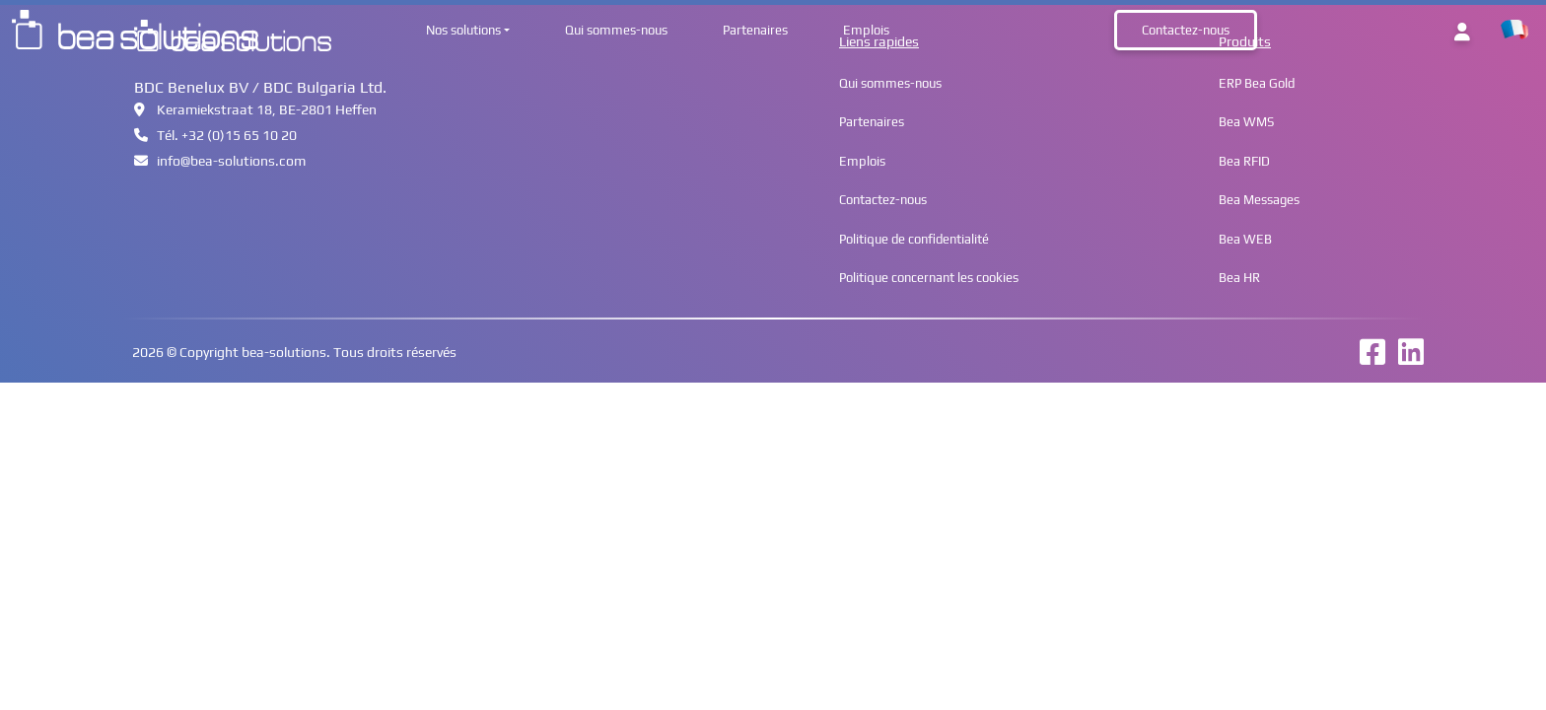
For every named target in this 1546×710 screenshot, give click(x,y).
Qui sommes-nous (616, 30)
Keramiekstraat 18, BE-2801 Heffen (255, 109)
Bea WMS (1246, 121)
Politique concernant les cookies (929, 277)
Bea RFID (1244, 161)
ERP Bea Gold (1257, 83)
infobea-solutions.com (220, 161)
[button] (1514, 30)
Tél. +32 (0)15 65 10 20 (215, 135)
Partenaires (755, 30)
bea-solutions (284, 352)
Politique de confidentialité (914, 239)
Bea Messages (1259, 199)
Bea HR (1239, 277)
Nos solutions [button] (463, 30)
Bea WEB (1245, 239)
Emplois (866, 30)
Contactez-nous (1186, 30)
